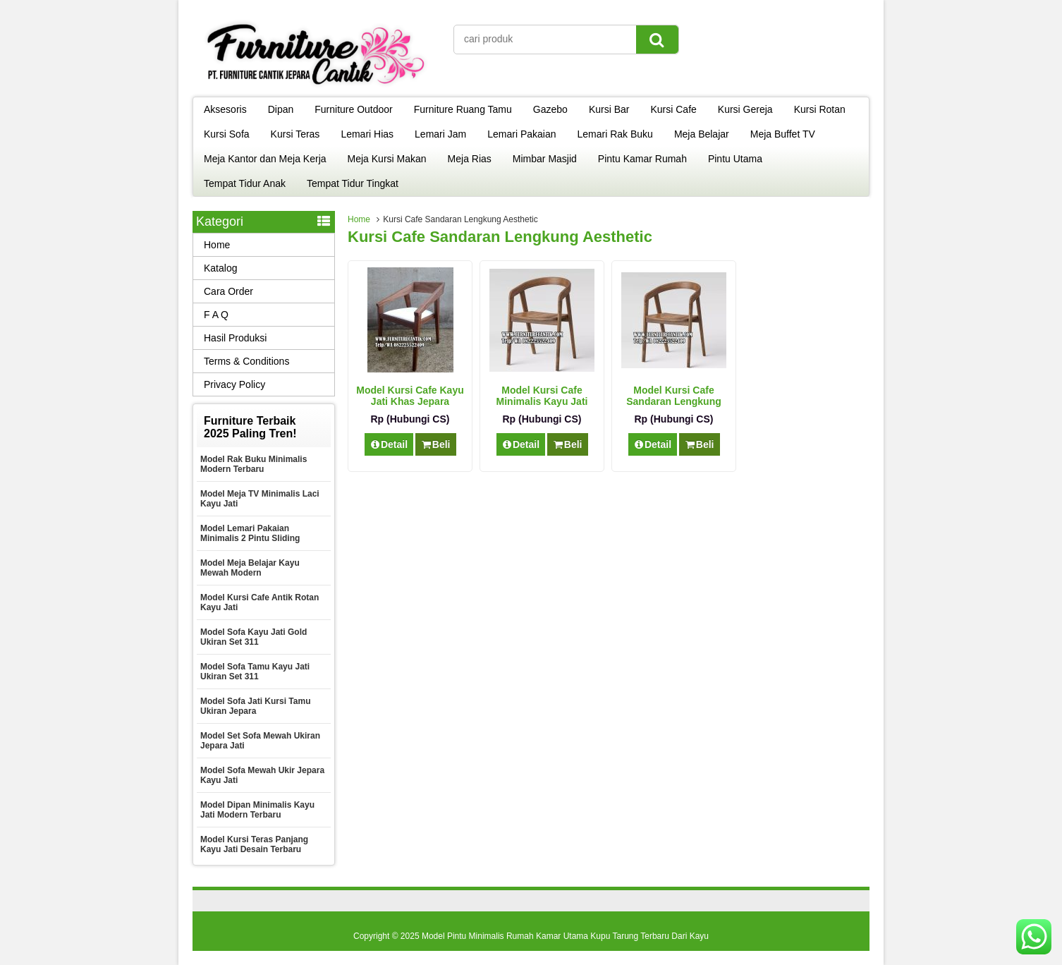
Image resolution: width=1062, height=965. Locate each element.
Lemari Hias (367, 134)
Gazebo (550, 109)
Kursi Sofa (227, 134)
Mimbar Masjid (545, 158)
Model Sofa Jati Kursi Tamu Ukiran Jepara (255, 706)
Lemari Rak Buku (615, 134)
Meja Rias (470, 158)
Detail (389, 444)
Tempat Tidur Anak (245, 183)
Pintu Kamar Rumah (642, 158)
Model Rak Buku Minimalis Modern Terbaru (253, 464)
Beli (435, 444)
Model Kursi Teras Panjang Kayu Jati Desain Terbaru (254, 844)
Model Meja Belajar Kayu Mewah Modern (250, 568)
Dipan (281, 109)
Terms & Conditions (246, 361)
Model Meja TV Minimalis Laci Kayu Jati (259, 499)
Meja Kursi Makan (387, 158)
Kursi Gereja (745, 109)
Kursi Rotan (820, 109)
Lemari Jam (440, 134)
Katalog (220, 268)
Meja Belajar (701, 134)
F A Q (216, 314)
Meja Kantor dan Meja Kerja (265, 158)
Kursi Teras (295, 134)
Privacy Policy (234, 384)
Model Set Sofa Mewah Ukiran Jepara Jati (260, 741)
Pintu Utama (735, 158)
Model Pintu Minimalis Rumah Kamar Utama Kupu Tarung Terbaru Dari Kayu (565, 936)
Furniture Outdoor (354, 109)
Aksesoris (225, 109)
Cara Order (228, 291)
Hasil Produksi (235, 338)
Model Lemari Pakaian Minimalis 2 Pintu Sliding (250, 533)
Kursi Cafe (673, 109)
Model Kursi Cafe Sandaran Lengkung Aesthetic (673, 401)
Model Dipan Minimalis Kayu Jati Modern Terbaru (257, 810)
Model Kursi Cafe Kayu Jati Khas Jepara (409, 395)
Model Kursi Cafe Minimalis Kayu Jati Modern (542, 401)
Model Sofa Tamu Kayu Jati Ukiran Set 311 (255, 671)
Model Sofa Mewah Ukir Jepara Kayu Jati (262, 775)
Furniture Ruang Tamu (463, 109)
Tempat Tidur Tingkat (352, 183)
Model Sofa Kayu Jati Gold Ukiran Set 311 (253, 637)
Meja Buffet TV (782, 134)
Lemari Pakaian (521, 134)
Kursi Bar (609, 109)
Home (359, 219)
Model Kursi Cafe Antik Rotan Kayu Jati (259, 602)
